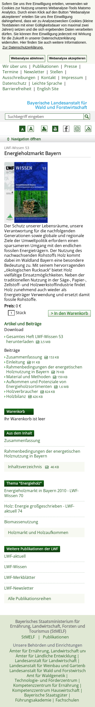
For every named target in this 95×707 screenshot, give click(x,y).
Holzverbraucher (30, 391)
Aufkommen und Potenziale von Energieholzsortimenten (37, 384)
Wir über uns (14, 66)
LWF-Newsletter (19, 588)
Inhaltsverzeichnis (33, 466)
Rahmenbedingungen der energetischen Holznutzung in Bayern (44, 369)
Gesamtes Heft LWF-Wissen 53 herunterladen (34, 339)
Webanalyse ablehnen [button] (27, 58)
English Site (48, 88)
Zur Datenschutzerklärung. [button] (23, 47)
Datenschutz (14, 83)
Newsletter (34, 72)
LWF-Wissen (15, 566)
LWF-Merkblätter (19, 577)
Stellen (56, 72)
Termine (10, 72)
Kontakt (48, 77)
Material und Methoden (36, 376)
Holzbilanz (24, 396)
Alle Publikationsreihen (29, 598)
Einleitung (23, 362)
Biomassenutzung (21, 522)
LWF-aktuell (15, 556)
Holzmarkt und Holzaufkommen (38, 532)
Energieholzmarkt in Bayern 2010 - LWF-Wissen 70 (41, 493)
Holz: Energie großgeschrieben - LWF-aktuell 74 (39, 508)
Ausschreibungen (18, 77)
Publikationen (46, 66)
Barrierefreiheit (16, 88)
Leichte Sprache (47, 83)
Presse (70, 66)
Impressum (72, 77)
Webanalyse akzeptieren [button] (67, 58)
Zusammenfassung (32, 357)
